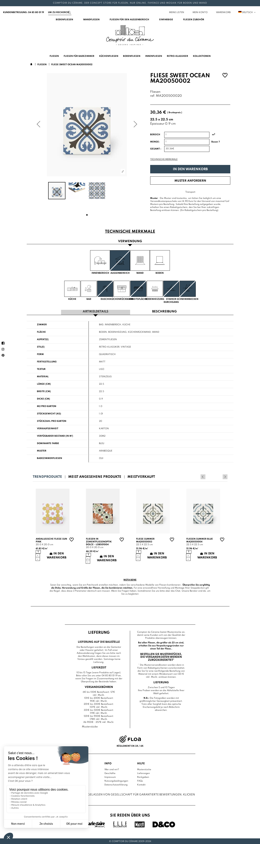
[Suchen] (60, 12)
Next (225, 476)
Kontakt (141, 784)
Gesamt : (155, 149)
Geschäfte (109, 773)
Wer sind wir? (111, 769)
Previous (219, 476)
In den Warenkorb (190, 169)
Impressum (110, 776)
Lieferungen (143, 773)
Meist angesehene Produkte (94, 476)
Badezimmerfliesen (49, 458)
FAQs (140, 780)
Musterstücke (144, 769)
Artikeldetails (95, 311)
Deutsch (247, 12)
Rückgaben (143, 776)
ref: (152, 96)
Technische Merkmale (163, 159)
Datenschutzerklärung (115, 784)
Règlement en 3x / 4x (130, 745)
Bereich (155, 134)
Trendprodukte (47, 476)
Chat (177, 590)
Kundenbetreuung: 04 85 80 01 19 (23, 12)
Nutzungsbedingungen (116, 780)
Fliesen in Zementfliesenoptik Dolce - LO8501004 (99, 541)
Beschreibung (164, 311)
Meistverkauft (141, 476)
